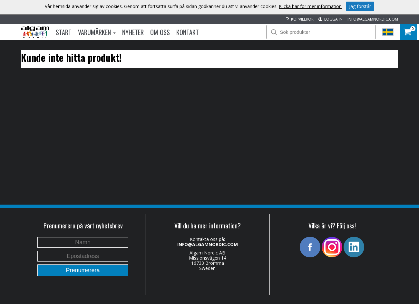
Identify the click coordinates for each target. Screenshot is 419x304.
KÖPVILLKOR (300, 19)
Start (64, 32)
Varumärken (97, 32)
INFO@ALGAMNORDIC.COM (372, 19)
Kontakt (187, 32)
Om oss (160, 32)
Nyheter (133, 32)
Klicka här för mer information (310, 6)
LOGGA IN (330, 19)
